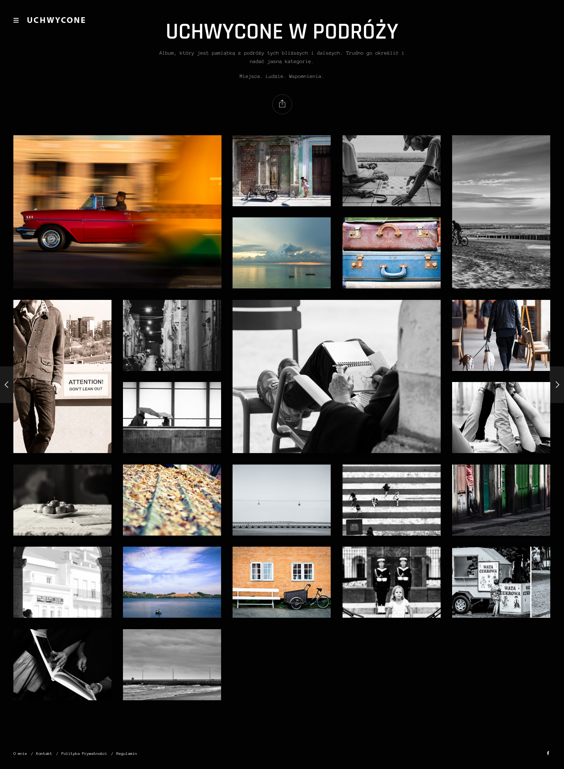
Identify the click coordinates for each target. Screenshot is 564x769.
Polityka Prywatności (84, 753)
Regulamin (126, 753)
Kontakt (44, 753)
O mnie (20, 753)
